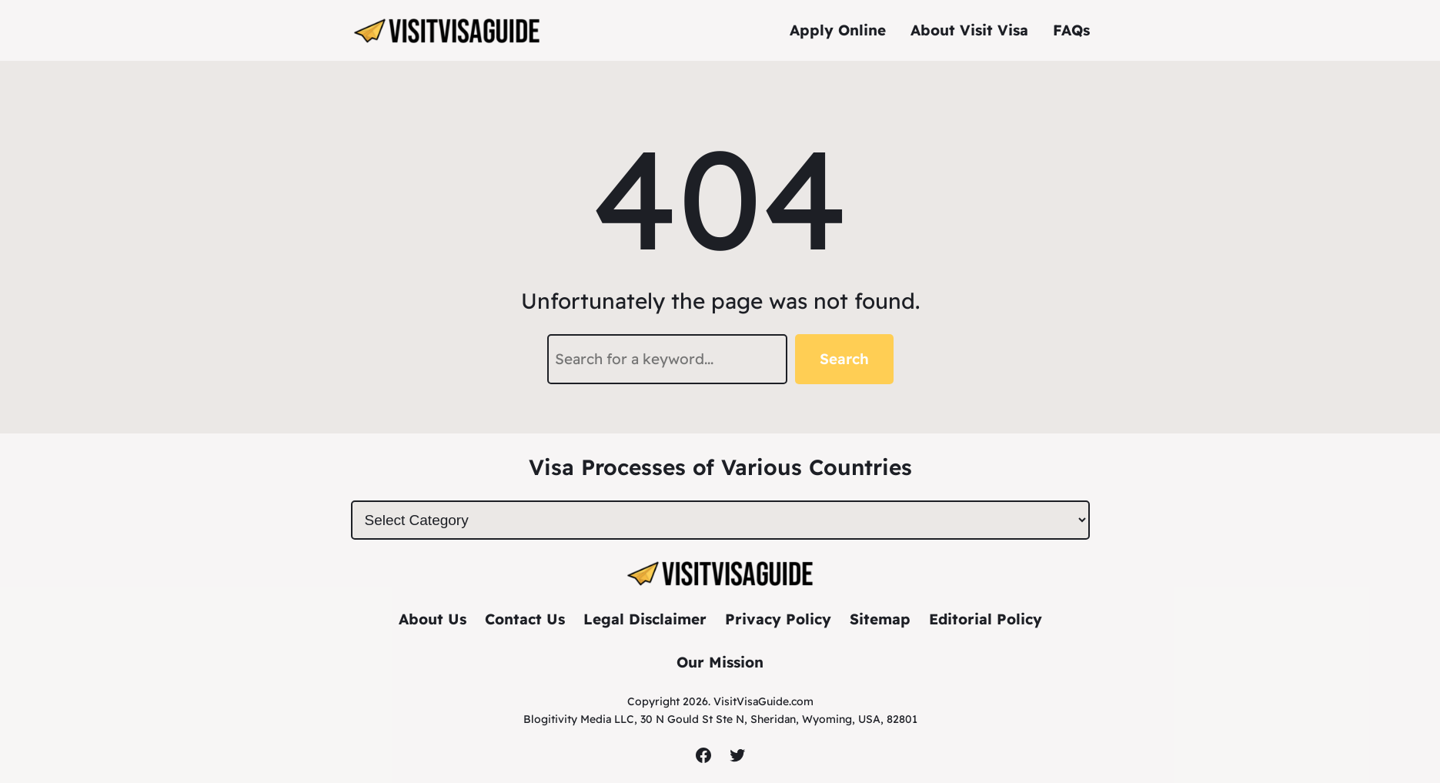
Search (844, 359)
